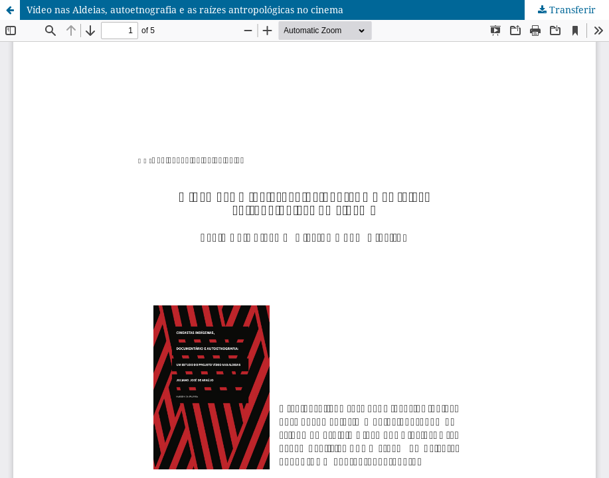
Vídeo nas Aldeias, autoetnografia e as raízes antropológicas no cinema (185, 9)
